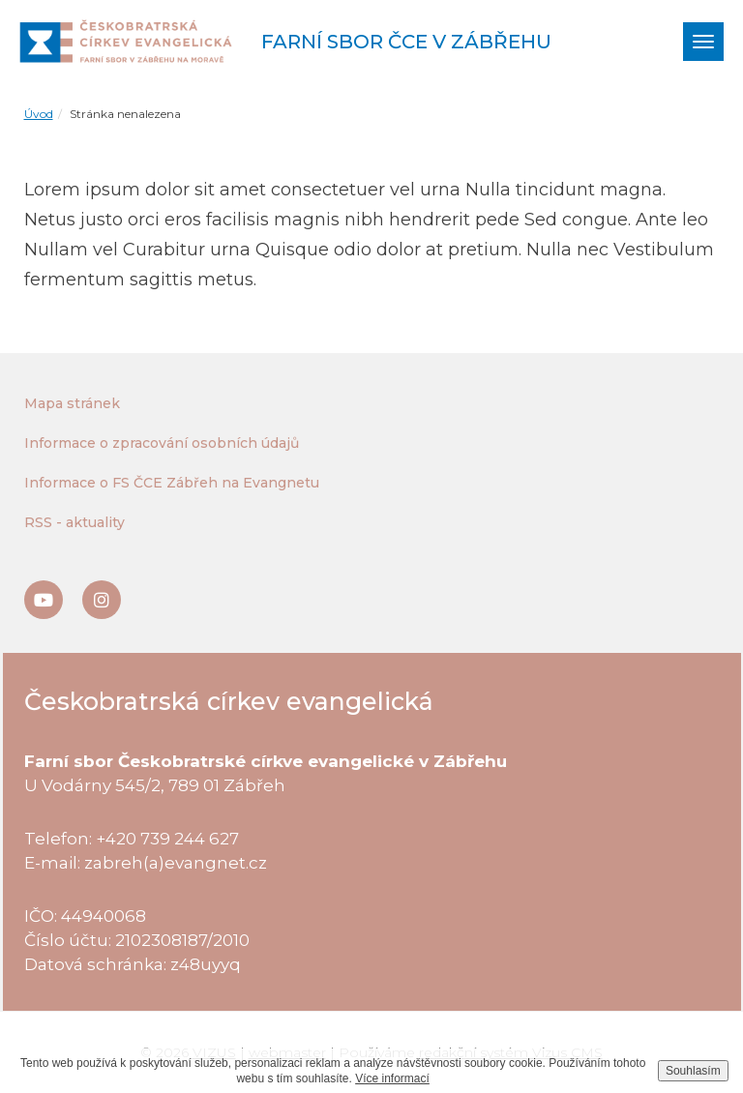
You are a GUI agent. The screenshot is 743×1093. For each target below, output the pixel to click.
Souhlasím (693, 1071)
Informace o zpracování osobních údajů (161, 443)
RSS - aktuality (74, 522)
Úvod (38, 113)
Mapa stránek (72, 403)
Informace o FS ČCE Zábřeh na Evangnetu (171, 482)
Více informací (392, 1078)
